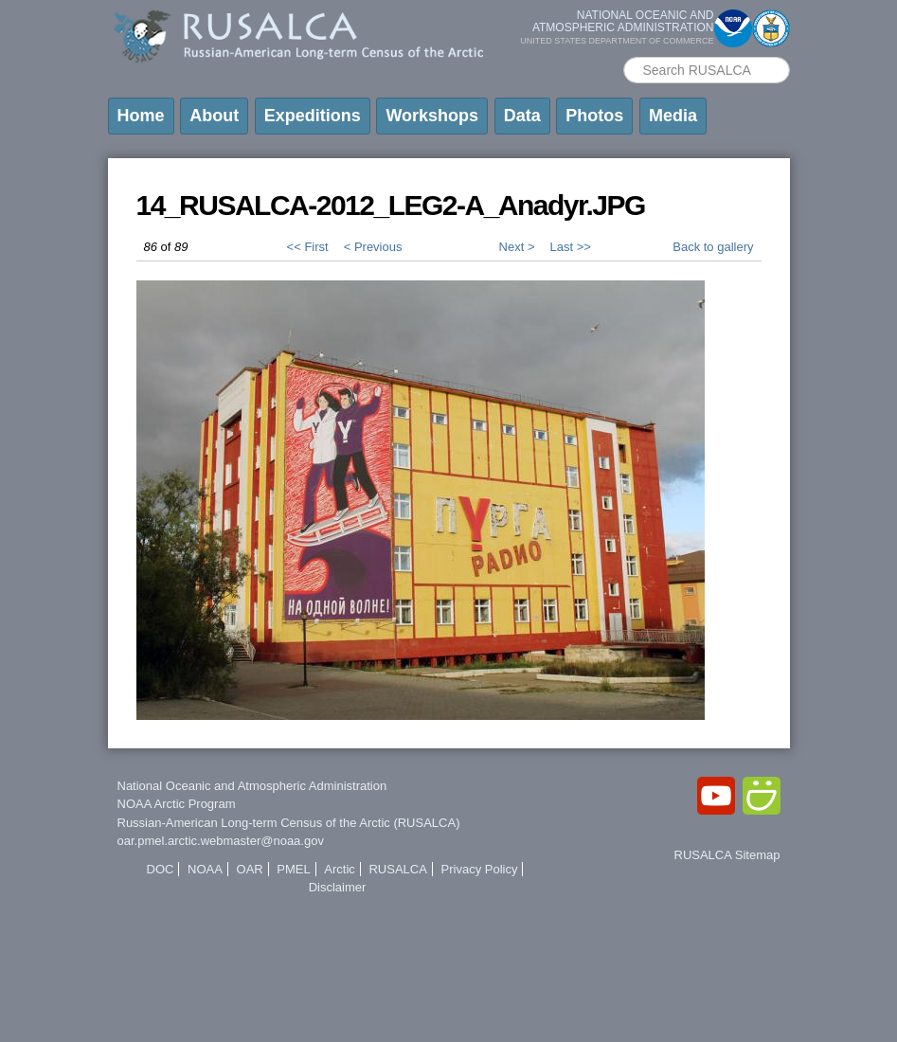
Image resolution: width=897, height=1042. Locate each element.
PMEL (293, 869)
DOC (160, 869)
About (214, 115)
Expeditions (312, 115)
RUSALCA (397, 869)
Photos (594, 115)
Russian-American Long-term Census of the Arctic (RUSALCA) (288, 823)
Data (522, 115)
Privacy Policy (479, 869)
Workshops (432, 115)
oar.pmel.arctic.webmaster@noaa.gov (220, 841)
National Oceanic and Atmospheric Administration (252, 786)
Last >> (569, 247)
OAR (250, 869)
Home (141, 115)
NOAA (205, 869)
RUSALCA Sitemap (727, 855)
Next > (517, 247)
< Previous (373, 247)
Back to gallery (713, 247)
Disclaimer (338, 887)
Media (673, 115)
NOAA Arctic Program (176, 804)
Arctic (339, 869)
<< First (308, 247)
